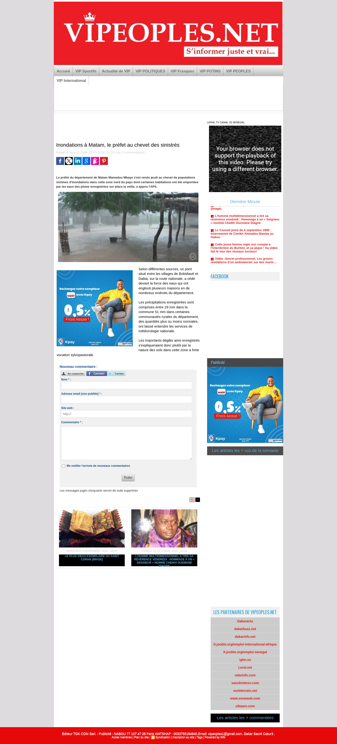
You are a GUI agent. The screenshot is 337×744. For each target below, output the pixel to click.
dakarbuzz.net (245, 629)
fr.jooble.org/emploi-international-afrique (245, 644)
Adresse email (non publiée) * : (81, 393)
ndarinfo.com (245, 675)
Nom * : (66, 379)
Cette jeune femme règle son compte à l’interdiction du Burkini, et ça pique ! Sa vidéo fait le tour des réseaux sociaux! (244, 253)
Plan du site (141, 737)
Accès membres (122, 737)
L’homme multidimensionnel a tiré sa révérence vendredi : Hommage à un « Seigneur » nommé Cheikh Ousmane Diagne (164, 560)
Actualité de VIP (116, 71)
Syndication (163, 737)
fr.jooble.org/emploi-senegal (245, 652)
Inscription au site (183, 737)
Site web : (67, 408)
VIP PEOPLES (238, 71)
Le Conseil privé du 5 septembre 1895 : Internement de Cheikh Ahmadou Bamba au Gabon (242, 239)
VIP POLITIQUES (150, 71)
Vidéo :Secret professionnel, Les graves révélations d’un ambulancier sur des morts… (244, 266)
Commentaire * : (72, 422)
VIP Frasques (182, 71)
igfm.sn (245, 660)
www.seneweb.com (245, 698)
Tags (199, 737)
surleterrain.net (245, 691)
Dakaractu (245, 621)
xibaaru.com (245, 706)
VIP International (71, 81)
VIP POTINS (210, 71)
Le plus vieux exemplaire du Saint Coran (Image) (92, 557)
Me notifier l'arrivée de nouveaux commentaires (98, 465)
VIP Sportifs (85, 71)
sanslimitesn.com (245, 683)
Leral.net (245, 667)
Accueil (63, 71)
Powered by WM (215, 737)
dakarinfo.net (245, 636)
